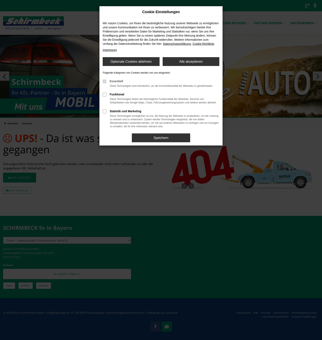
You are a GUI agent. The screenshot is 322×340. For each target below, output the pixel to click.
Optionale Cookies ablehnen (131, 61)
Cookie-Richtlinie (203, 43)
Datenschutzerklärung (177, 43)
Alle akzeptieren (191, 61)
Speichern (161, 138)
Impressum (110, 50)
